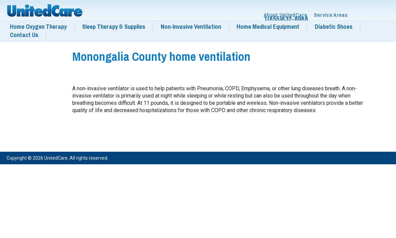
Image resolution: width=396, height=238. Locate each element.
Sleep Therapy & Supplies (113, 26)
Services (374, 158)
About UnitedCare (285, 15)
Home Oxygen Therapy (38, 26)
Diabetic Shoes (333, 26)
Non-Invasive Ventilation (191, 26)
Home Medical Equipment (268, 26)
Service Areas (331, 15)
